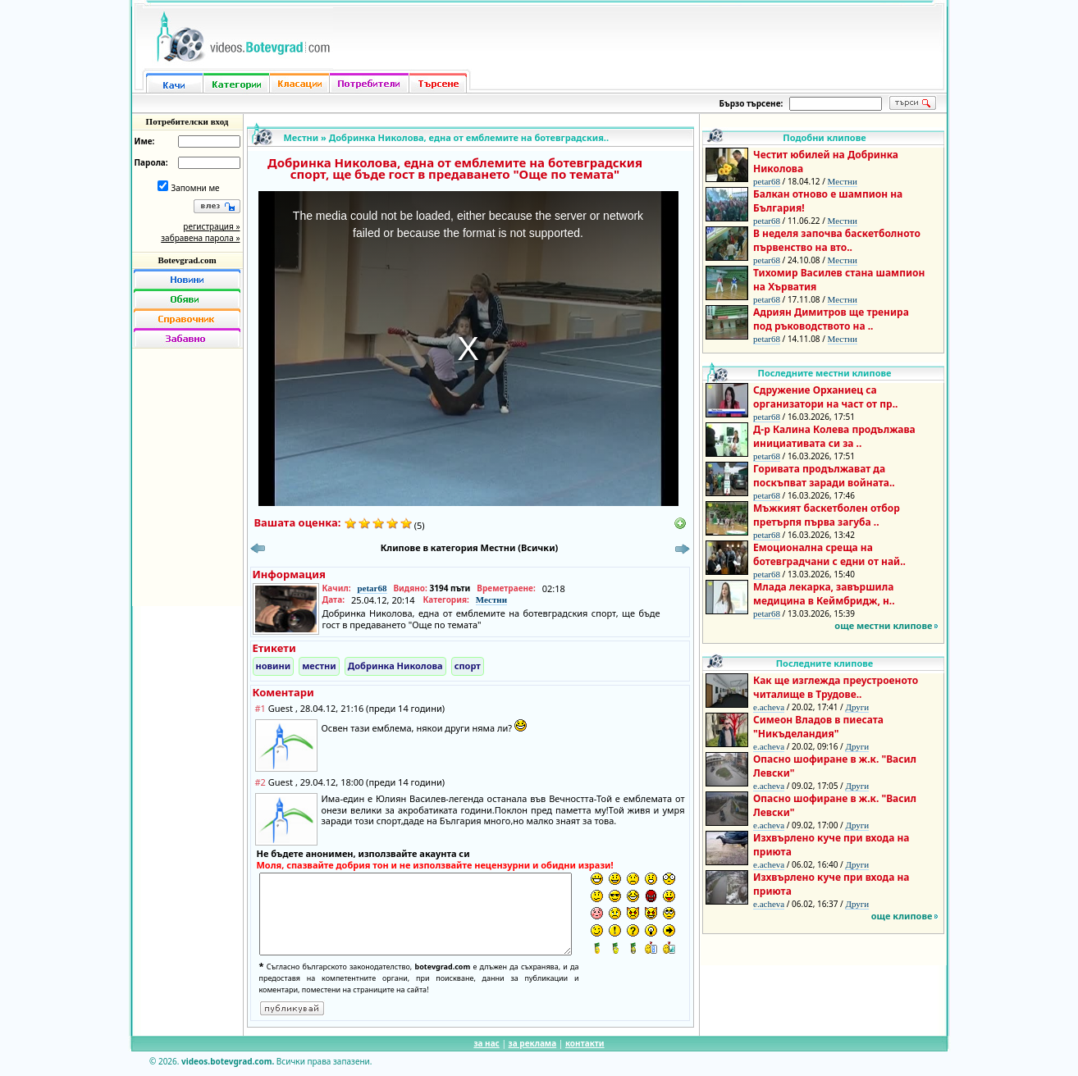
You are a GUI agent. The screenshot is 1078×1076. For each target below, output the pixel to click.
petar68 (371, 588)
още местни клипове (883, 625)
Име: (145, 141)
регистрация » (211, 226)
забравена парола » (200, 238)
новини (273, 665)
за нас (486, 1043)
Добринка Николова (395, 665)
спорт (467, 665)
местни (319, 665)
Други (857, 707)
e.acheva (768, 707)
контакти (585, 1043)
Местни (301, 137)
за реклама (533, 1043)
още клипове (902, 916)
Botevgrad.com (187, 260)
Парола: (151, 162)
